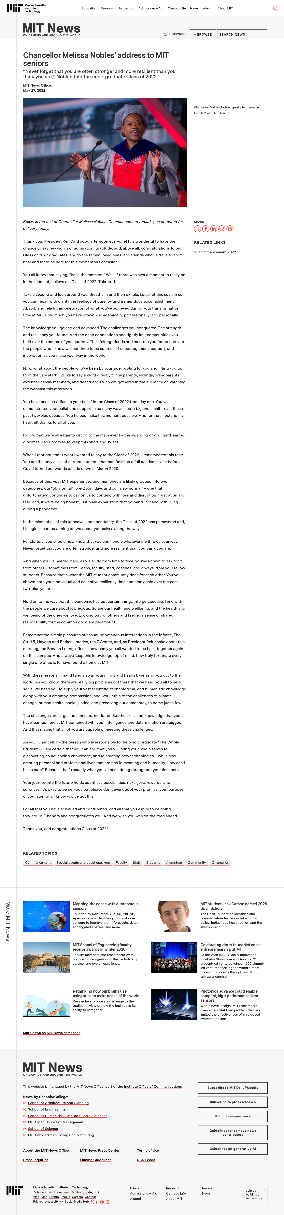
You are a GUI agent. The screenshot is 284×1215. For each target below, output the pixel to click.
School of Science (43, 1128)
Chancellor (220, 863)
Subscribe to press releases (233, 1102)
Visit (36, 1197)
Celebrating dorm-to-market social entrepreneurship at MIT (231, 947)
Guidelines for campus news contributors (232, 1132)
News (194, 8)
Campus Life (177, 8)
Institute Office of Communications (153, 1086)
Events (54, 1197)
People (65, 1197)
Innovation (126, 8)
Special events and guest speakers (83, 863)
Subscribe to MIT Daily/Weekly (232, 1088)
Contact (90, 1197)
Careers (77, 1197)
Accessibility (54, 1201)
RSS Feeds (146, 1160)
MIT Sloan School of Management (56, 1122)
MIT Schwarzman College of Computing (61, 1135)
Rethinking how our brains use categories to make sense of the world (106, 993)
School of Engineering (46, 1109)
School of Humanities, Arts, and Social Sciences (67, 1116)
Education (89, 8)
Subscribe (177, 34)
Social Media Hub (77, 1201)
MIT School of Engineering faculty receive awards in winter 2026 (102, 947)
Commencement (38, 863)
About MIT (225, 8)
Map (44, 1197)
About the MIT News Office (46, 1150)
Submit (262, 34)
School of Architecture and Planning (58, 1103)
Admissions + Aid (150, 8)
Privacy (38, 1201)
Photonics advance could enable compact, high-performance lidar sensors (229, 996)
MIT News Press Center (100, 1150)
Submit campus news (233, 1116)
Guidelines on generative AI (232, 1149)
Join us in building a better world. (255, 1194)
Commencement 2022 (217, 252)
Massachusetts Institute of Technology (60, 1187)
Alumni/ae (174, 863)
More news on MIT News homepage (51, 1033)
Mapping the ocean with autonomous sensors (106, 906)
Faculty (121, 863)
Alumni (208, 8)
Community (197, 863)
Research (108, 8)
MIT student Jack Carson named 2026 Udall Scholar (233, 906)
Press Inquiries (35, 1160)
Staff (136, 863)
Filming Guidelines (95, 1160)
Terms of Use (148, 1150)
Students (153, 863)
